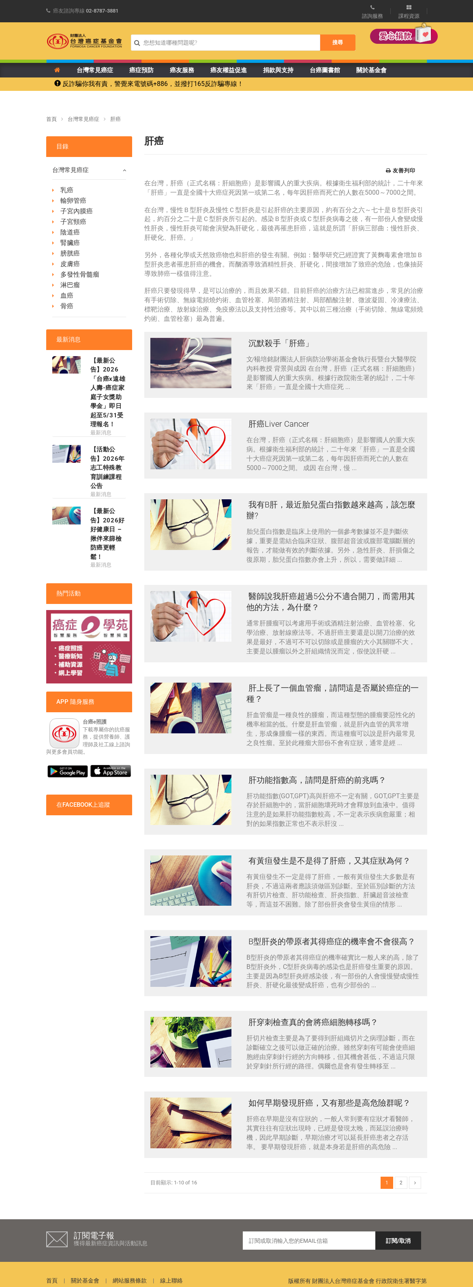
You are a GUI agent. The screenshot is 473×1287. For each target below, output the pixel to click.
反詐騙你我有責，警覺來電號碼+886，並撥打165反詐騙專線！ (149, 84)
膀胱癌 (70, 253)
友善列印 (400, 171)
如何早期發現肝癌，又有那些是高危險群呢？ (328, 1082)
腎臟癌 (70, 243)
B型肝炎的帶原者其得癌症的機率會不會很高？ (330, 925)
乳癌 (66, 190)
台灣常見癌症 (95, 70)
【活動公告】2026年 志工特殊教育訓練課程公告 (107, 468)
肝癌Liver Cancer (277, 421)
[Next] (415, 1160)
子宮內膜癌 (76, 211)
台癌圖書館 (325, 70)
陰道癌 (70, 232)
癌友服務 (182, 70)
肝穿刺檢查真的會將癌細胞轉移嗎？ (312, 1003)
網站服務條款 (130, 1257)
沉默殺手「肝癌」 (279, 343)
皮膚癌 (70, 264)
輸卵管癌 (73, 200)
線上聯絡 (171, 1257)
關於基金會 (371, 70)
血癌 (66, 295)
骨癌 (66, 306)
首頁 (51, 119)
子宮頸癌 (73, 222)
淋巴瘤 (70, 285)
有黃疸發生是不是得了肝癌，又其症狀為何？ (328, 846)
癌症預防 (141, 70)
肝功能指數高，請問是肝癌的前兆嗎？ (316, 768)
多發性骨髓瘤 (79, 274)
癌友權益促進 (228, 70)
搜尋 (337, 42)
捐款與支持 (278, 70)
